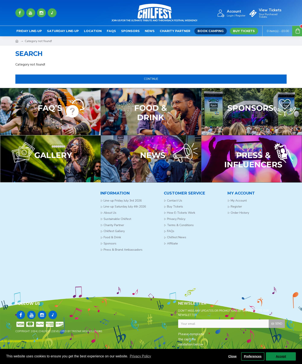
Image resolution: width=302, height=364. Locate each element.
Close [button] (232, 356)
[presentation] (240, 337)
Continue (151, 79)
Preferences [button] (252, 356)
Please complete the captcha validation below (191, 339)
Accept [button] (281, 356)
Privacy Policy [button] (140, 356)
